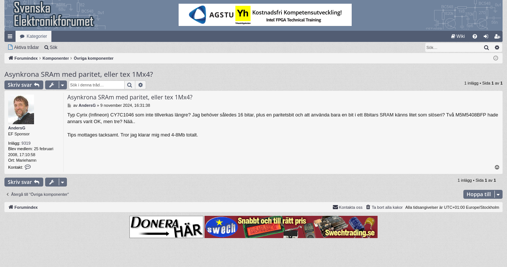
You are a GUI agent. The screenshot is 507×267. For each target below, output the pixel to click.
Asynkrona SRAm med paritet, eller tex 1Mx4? (78, 74)
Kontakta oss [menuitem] (347, 207)
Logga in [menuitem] (487, 38)
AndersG (16, 128)
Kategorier (37, 36)
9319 (25, 143)
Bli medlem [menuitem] (499, 38)
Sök (53, 47)
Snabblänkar (11, 38)
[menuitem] (458, 36)
